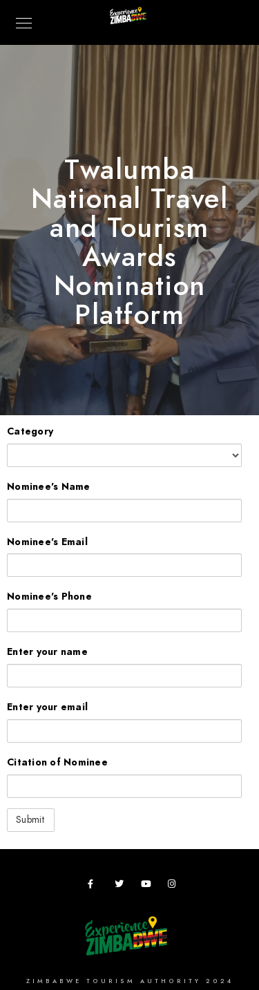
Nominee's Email (47, 542)
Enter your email (47, 707)
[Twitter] (121, 886)
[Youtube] (148, 886)
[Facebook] (95, 886)
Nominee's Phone (49, 596)
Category (30, 431)
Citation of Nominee (57, 762)
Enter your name (47, 651)
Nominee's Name (48, 486)
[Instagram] (175, 886)
